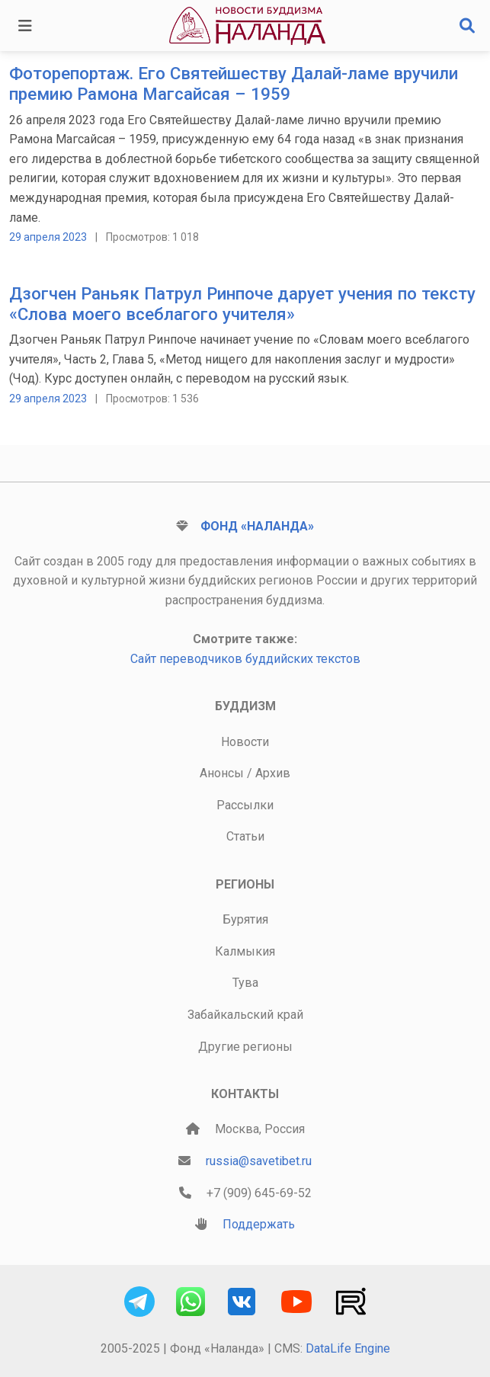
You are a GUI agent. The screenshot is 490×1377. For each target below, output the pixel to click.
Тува (245, 982)
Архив (272, 773)
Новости (245, 742)
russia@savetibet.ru (259, 1161)
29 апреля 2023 (48, 237)
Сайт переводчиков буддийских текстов (245, 659)
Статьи (245, 836)
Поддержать (259, 1224)
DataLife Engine (348, 1348)
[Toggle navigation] (25, 26)
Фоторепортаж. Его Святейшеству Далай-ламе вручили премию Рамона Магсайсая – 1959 (233, 83)
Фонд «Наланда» (257, 526)
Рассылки (245, 805)
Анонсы (222, 773)
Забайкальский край (245, 1014)
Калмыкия (245, 951)
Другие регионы (245, 1046)
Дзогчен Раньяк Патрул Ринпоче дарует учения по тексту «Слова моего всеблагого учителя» (242, 303)
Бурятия (245, 919)
